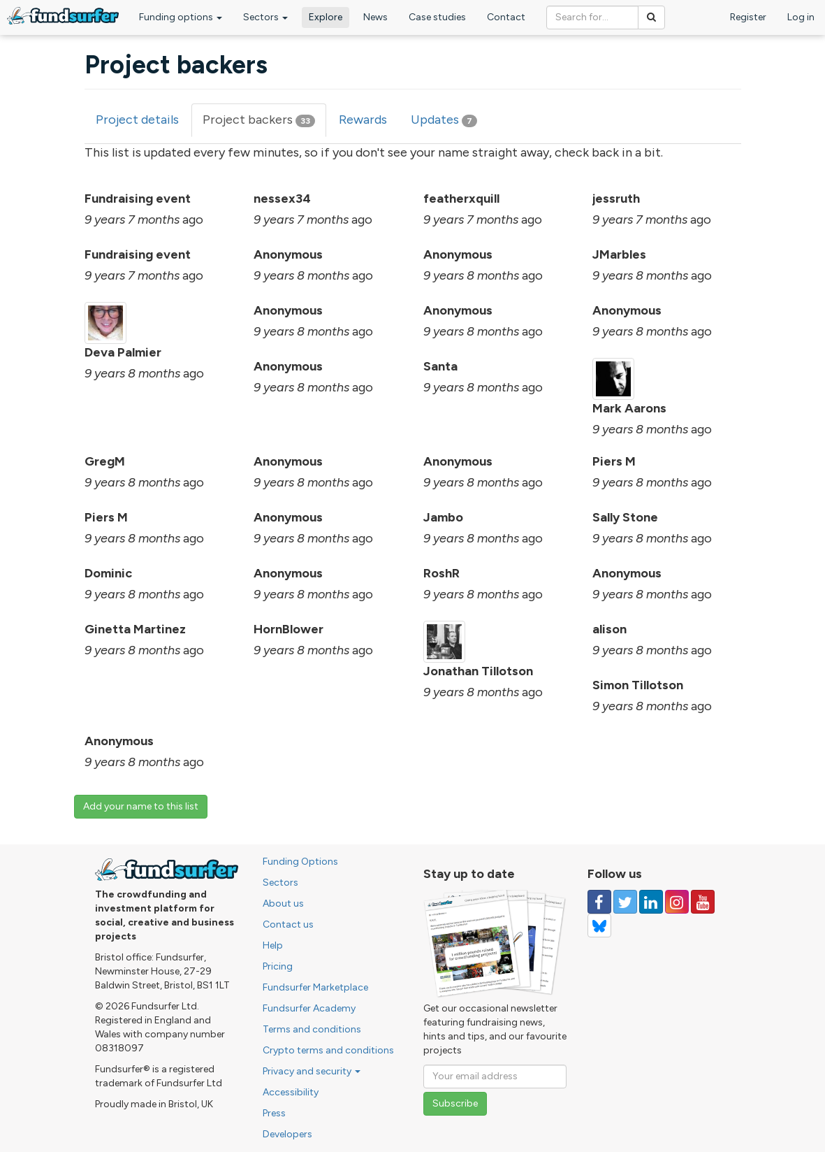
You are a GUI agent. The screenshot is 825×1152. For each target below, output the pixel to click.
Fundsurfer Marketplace (315, 987)
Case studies (437, 17)
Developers (287, 1134)
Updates (444, 119)
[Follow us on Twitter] (625, 902)
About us (283, 903)
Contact (506, 17)
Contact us (288, 924)
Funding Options (300, 861)
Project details (137, 119)
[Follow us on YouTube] (703, 902)
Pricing (278, 966)
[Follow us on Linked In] (651, 902)
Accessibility (291, 1092)
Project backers (264, 124)
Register (748, 17)
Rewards (363, 119)
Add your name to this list (140, 806)
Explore (325, 17)
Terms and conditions (312, 1029)
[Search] (651, 17)
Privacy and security (311, 1071)
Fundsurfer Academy (309, 1008)
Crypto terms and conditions (328, 1050)
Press (274, 1113)
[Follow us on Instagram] (677, 902)
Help (273, 945)
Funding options (180, 17)
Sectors (265, 17)
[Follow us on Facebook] (599, 902)
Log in (801, 17)
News (375, 17)
